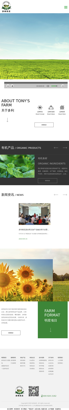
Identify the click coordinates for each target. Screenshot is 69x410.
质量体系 (41, 371)
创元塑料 (10, 409)
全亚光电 (37, 409)
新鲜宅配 (22, 363)
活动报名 (32, 368)
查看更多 (44, 125)
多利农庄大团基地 (5, 362)
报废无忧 (44, 409)
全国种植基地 (43, 360)
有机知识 (32, 366)
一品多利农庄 (5, 368)
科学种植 (41, 366)
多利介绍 (50, 360)
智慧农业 (41, 368)
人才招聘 (60, 360)
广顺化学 (31, 409)
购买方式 (22, 366)
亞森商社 (58, 409)
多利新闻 (13, 360)
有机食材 (22, 360)
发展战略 (50, 371)
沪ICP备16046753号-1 (25, 405)
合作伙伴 (50, 374)
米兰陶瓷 (24, 409)
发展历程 (50, 366)
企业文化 (50, 363)
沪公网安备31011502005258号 (42, 405)
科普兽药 (17, 409)
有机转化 (41, 363)
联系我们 (60, 363)
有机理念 (32, 363)
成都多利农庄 (5, 366)
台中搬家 (51, 409)
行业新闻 (13, 363)
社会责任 (32, 360)
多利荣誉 (50, 368)
